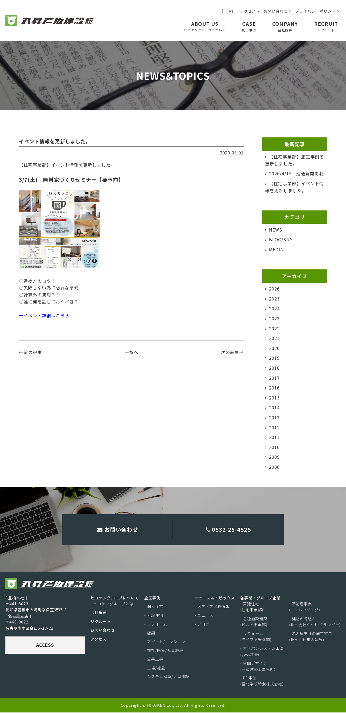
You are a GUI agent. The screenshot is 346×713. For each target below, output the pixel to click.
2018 (274, 368)
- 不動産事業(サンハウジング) (304, 607)
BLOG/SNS (281, 239)
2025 (274, 298)
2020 (274, 348)
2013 (274, 417)
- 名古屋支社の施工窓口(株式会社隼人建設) (310, 636)
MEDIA (276, 249)
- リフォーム (155, 624)
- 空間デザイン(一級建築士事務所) (257, 666)
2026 (274, 288)
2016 (274, 387)
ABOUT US (205, 26)
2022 (274, 328)
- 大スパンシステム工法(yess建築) (262, 651)
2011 (274, 437)
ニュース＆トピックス (215, 598)
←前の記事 (30, 352)
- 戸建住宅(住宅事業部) (251, 607)
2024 (274, 308)
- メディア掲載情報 (212, 607)
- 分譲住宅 (153, 615)
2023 (274, 318)
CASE (249, 26)
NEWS (275, 229)
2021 (274, 338)
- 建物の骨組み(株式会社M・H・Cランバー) (315, 622)
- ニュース (204, 615)
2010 (274, 447)
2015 (274, 397)
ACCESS (45, 645)
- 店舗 (149, 633)
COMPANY (285, 26)
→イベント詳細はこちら (44, 315)
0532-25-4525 (228, 529)
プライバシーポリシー (317, 11)
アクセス (249, 11)
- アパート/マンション (164, 642)
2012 (274, 427)
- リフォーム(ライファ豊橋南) (255, 636)
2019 (274, 358)
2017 (274, 377)
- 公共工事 (153, 659)
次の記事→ (232, 352)
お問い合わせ (277, 11)
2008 (274, 467)
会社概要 (99, 613)
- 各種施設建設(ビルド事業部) (253, 622)
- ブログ (202, 624)
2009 (274, 457)
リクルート (101, 622)
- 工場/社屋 (154, 668)
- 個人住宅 (153, 607)
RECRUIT (326, 26)
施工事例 (152, 598)
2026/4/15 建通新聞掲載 (296, 173)
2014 (274, 407)
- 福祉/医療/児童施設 (163, 650)
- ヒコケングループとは (112, 604)
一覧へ (131, 352)
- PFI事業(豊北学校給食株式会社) (262, 681)
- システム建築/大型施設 (166, 677)
